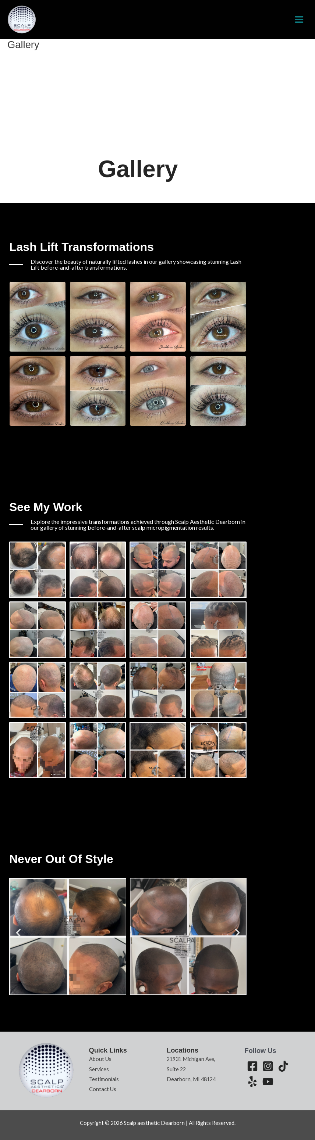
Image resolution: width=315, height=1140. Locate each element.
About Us (100, 1059)
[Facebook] (252, 1066)
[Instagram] (268, 1066)
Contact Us (102, 1089)
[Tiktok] (283, 1066)
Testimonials (104, 1079)
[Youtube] (268, 1081)
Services (99, 1069)
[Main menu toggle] (299, 19)
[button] (18, 932)
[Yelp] (252, 1081)
